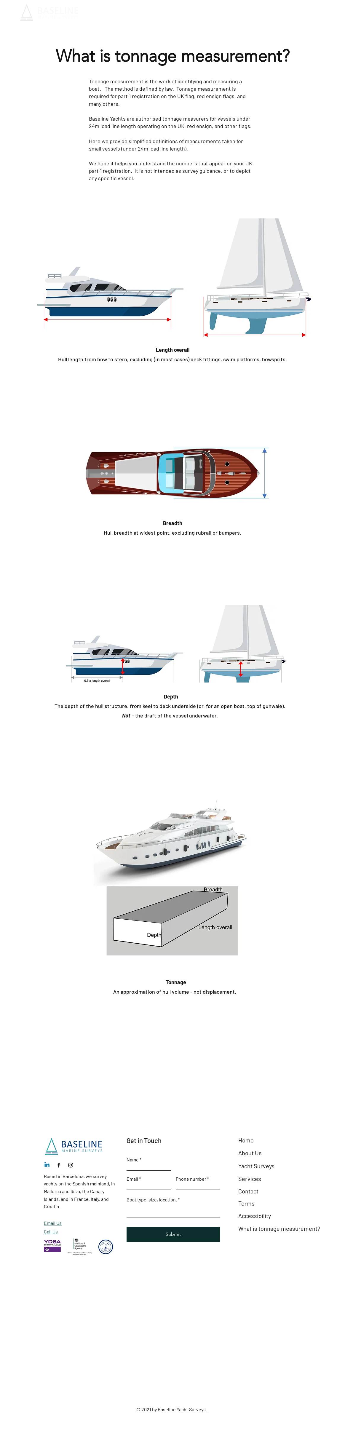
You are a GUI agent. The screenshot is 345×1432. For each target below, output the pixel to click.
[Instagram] (71, 1165)
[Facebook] (59, 1165)
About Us (250, 1152)
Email (132, 1179)
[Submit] (173, 1234)
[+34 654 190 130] (317, 13)
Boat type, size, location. (152, 1199)
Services (249, 1178)
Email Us (53, 1223)
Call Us (51, 1231)
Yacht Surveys (256, 1165)
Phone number (191, 1179)
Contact (248, 1191)
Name (133, 1159)
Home (246, 1140)
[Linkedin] (47, 1165)
